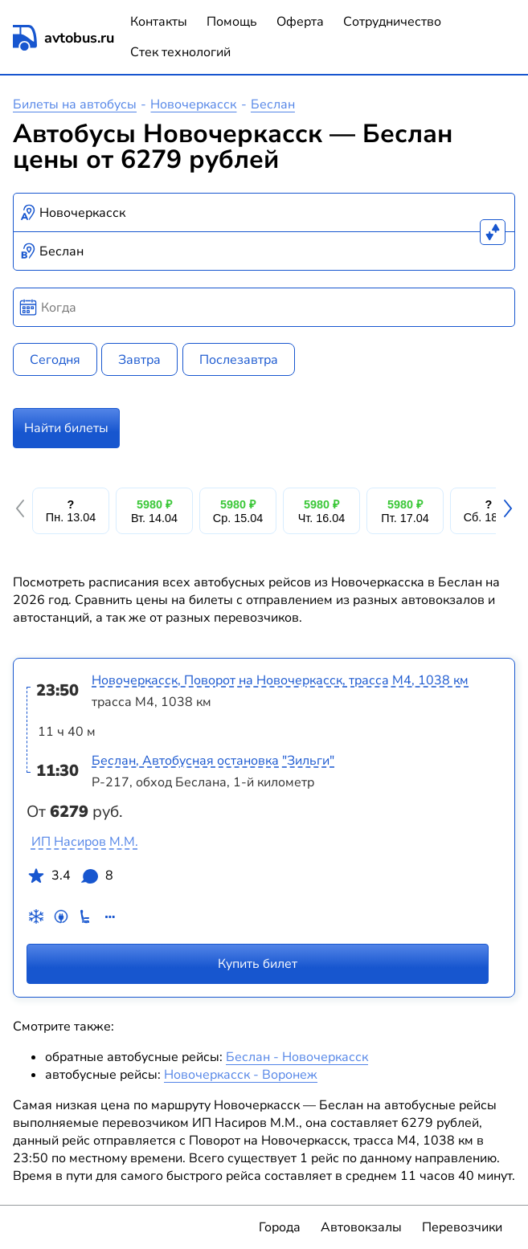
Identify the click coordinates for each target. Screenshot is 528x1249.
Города (280, 1227)
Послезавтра (238, 360)
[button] (22, 511)
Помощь (232, 22)
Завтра (139, 360)
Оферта (300, 22)
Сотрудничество (392, 22)
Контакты (158, 22)
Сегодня (55, 360)
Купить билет (257, 964)
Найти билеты (66, 428)
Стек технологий (180, 52)
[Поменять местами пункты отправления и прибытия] (492, 232)
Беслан (273, 104)
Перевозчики (462, 1227)
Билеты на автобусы (75, 104)
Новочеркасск (193, 104)
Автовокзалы (361, 1227)
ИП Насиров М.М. (84, 842)
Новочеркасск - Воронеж (240, 1075)
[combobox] (264, 213)
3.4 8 (70, 879)
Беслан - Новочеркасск (297, 1057)
